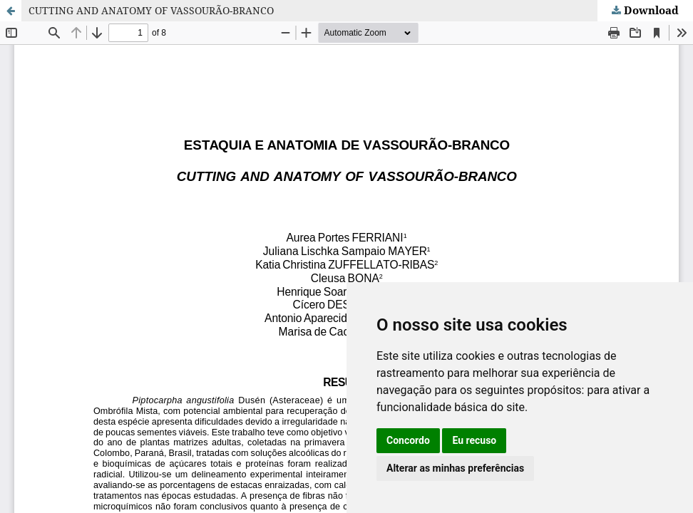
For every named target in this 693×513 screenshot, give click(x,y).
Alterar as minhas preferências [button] (455, 468)
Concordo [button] (408, 440)
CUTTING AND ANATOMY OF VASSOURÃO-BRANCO (151, 10)
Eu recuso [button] (474, 440)
